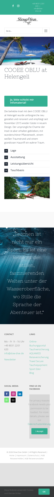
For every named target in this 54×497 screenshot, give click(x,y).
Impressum (21, 455)
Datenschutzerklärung (39, 424)
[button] (27, 151)
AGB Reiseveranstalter (34, 458)
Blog (31, 372)
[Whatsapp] (6, 400)
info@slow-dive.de (38, 9)
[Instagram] (13, 393)
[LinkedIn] (19, 393)
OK (44, 491)
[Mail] (13, 400)
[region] (27, 188)
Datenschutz (33, 455)
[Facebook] (6, 393)
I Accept (39, 431)
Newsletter (10, 359)
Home (12, 455)
